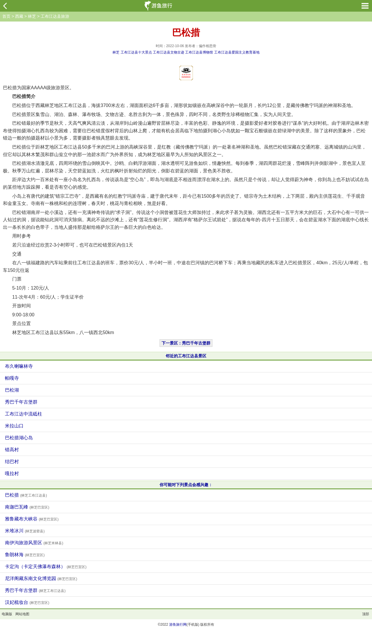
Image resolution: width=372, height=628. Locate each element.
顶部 (365, 614)
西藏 (19, 16)
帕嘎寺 (12, 378)
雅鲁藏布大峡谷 (31, 518)
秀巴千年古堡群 (21, 401)
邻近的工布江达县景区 (186, 356)
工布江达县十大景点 (136, 52)
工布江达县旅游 (55, 16)
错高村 (12, 449)
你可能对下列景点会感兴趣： (186, 484)
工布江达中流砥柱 (23, 413)
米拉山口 (14, 425)
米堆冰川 (24, 530)
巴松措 (26, 495)
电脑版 (7, 614)
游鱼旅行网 (178, 624)
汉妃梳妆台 (27, 602)
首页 (6, 16)
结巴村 (12, 461)
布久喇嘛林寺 (19, 366)
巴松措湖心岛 (19, 437)
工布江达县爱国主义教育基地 (237, 52)
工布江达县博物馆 (199, 52)
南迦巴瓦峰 (27, 506)
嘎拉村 (12, 473)
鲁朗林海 (24, 554)
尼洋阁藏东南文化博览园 (41, 578)
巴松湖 (12, 390)
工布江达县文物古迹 (168, 52)
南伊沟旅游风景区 (34, 542)
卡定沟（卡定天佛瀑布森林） (45, 566)
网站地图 (22, 614)
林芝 (32, 16)
